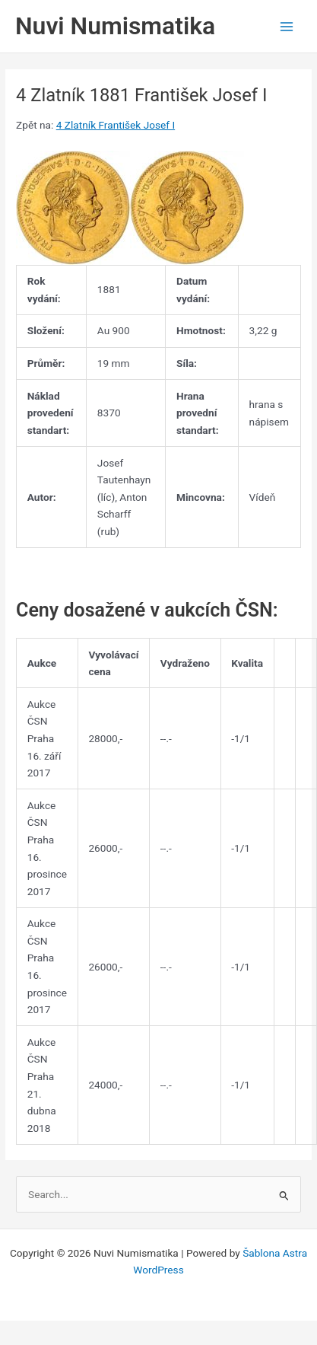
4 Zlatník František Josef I (115, 125)
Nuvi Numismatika (115, 25)
